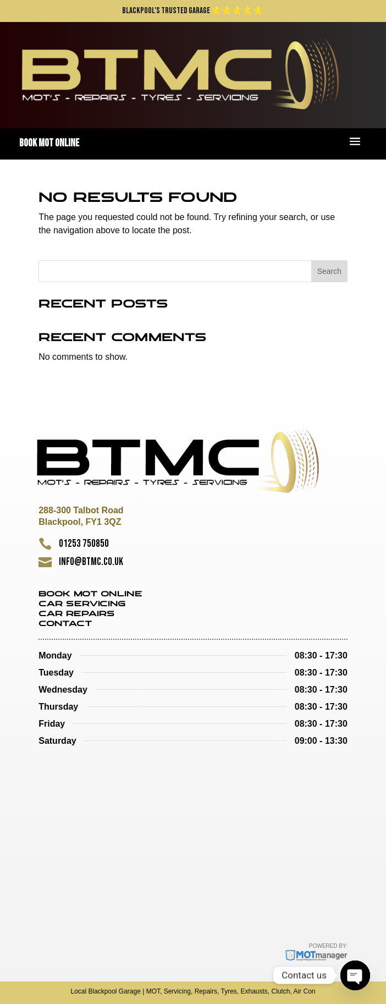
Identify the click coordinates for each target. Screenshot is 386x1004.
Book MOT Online (90, 594)
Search (329, 271)
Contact (65, 624)
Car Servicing (82, 604)
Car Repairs (76, 614)
